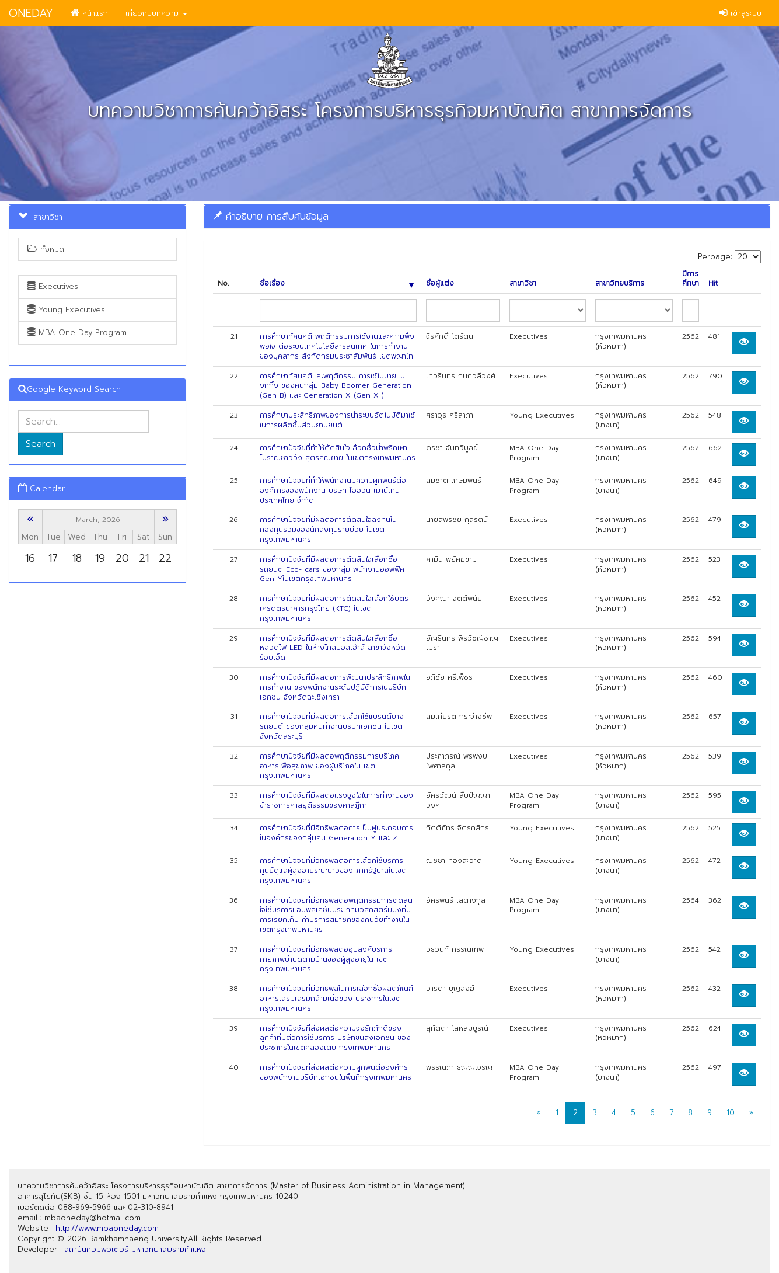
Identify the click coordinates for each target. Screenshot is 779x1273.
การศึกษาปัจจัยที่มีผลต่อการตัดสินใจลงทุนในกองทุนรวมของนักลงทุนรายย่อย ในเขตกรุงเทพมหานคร (328, 529)
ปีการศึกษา (690, 279)
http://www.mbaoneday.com (107, 1228)
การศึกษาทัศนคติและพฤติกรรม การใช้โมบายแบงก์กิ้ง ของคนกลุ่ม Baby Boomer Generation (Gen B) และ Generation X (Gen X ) (335, 386)
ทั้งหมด (45, 249)
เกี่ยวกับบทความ (156, 13)
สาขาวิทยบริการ (619, 283)
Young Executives (66, 309)
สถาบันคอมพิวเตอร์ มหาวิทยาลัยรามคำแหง (135, 1249)
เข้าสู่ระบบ (740, 13)
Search (40, 443)
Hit (713, 283)
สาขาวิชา (522, 283)
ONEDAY (31, 13)
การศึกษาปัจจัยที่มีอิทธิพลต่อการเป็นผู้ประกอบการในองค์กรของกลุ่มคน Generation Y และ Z (336, 833)
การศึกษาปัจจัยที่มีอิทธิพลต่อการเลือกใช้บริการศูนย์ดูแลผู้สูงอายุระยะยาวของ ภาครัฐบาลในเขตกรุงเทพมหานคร (333, 870)
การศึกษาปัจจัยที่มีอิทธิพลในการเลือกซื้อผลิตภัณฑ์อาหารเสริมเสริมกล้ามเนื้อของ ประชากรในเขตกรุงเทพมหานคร (336, 998)
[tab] (487, 216)
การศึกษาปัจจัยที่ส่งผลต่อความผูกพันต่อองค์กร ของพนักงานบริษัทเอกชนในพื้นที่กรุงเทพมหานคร (335, 1072)
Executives (52, 286)
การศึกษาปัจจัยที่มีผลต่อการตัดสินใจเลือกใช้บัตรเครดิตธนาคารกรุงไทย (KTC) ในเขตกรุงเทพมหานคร (334, 608)
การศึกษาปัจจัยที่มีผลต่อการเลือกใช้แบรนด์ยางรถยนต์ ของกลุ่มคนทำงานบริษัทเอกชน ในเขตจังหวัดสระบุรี (332, 726)
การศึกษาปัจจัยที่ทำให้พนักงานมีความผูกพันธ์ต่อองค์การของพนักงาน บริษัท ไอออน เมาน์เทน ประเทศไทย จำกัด (333, 490)
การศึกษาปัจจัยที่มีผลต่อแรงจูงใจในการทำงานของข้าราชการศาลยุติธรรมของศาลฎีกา (336, 800)
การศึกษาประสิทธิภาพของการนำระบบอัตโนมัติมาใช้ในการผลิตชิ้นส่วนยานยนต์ (337, 420)
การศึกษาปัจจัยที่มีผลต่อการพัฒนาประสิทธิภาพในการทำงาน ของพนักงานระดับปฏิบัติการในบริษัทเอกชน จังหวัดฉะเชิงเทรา (335, 687)
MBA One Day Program (77, 332)
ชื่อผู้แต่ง (440, 283)
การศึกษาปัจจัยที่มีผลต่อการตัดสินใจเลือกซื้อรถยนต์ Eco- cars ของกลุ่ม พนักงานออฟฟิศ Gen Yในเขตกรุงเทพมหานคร (332, 569)
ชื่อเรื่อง (337, 283)
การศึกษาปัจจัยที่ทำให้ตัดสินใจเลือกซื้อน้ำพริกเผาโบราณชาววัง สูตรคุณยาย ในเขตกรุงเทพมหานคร (337, 453)
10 (730, 1112)
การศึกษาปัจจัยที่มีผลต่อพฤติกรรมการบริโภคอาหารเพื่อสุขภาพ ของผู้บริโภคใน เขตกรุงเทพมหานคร (329, 766)
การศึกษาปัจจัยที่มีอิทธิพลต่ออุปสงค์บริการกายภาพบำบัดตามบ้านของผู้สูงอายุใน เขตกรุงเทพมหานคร (326, 959)
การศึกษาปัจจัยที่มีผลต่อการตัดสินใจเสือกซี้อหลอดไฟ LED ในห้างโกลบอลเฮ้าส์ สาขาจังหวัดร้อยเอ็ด (333, 648)
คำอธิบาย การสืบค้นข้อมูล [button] (271, 216)
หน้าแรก (89, 13)
